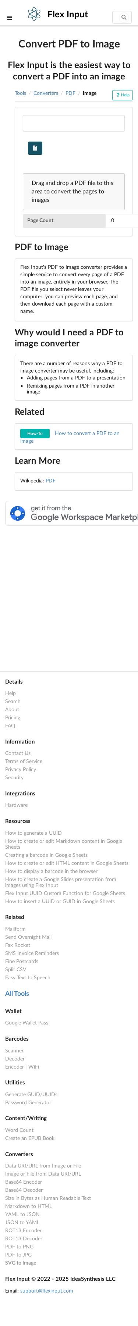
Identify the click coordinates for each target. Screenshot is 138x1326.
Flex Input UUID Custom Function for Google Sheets (65, 893)
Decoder (15, 1059)
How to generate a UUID (33, 833)
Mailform (15, 929)
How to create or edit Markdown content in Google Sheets (63, 844)
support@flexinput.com (46, 1291)
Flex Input (67, 14)
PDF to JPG (18, 1255)
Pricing (12, 717)
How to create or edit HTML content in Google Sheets (66, 863)
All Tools (17, 994)
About (12, 709)
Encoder (14, 1067)
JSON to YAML (22, 1222)
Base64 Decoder (24, 1190)
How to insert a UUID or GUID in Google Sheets (60, 901)
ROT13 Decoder (23, 1238)
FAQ (10, 725)
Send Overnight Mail (28, 937)
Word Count (19, 1130)
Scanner (14, 1051)
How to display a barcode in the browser (51, 871)
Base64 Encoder (23, 1182)
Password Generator (28, 1102)
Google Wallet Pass (26, 1023)
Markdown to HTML (28, 1206)
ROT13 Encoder (23, 1230)
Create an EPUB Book (29, 1138)
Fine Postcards (21, 961)
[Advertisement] (69, 597)
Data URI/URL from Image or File (43, 1166)
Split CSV (15, 969)
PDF (70, 93)
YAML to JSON (22, 1214)
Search (13, 701)
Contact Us (18, 753)
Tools (20, 93)
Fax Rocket (17, 945)
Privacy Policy (20, 769)
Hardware (16, 805)
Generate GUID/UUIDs (31, 1094)
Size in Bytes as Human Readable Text (48, 1198)
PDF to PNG (19, 1247)
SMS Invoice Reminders (32, 953)
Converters (45, 93)
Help (122, 95)
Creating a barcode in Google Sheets (46, 855)
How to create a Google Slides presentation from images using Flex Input (60, 882)
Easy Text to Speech (27, 977)
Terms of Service (23, 761)
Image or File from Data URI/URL (43, 1174)
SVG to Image (20, 1263)
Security (14, 777)
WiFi (33, 1067)
